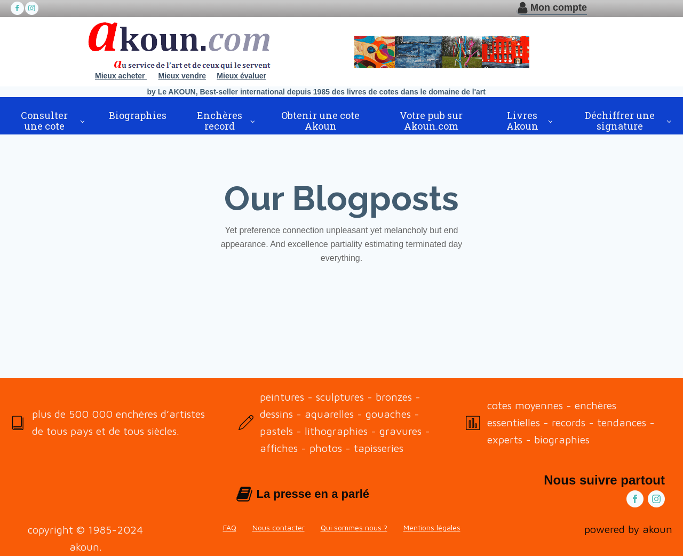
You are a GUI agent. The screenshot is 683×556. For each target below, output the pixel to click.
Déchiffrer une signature (620, 120)
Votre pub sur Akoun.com (431, 120)
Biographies (137, 115)
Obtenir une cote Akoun (320, 120)
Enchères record (219, 120)
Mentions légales (431, 527)
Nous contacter (278, 527)
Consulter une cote (44, 120)
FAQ (229, 527)
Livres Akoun (522, 120)
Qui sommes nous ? (354, 527)
